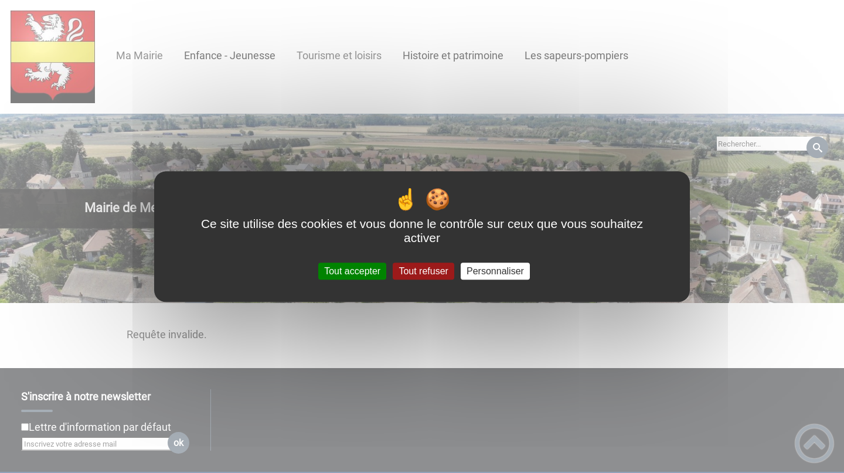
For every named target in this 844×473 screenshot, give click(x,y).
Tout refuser (423, 271)
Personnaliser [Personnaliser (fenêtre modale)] (495, 271)
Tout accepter (352, 271)
